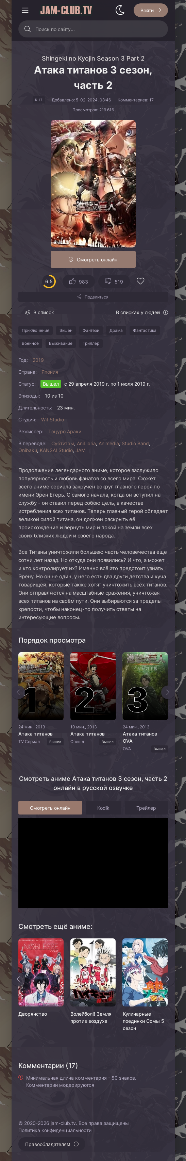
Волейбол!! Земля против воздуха (91, 1017)
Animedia (109, 443)
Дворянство (32, 1014)
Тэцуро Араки (64, 431)
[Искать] (27, 28)
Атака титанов (35, 734)
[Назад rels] (18, 979)
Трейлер (146, 808)
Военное (30, 343)
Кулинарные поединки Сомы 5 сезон (143, 1021)
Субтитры (62, 443)
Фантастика (144, 330)
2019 (38, 360)
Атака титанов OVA (139, 737)
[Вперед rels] (168, 979)
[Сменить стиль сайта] (120, 10)
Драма (116, 330)
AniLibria (86, 443)
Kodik (103, 808)
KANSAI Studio (56, 450)
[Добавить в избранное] (140, 282)
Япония (49, 372)
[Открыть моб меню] (25, 10)
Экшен (66, 330)
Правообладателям (47, 1144)
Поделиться (96, 297)
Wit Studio (52, 419)
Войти (147, 10)
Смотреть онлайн (97, 259)
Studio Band (135, 443)
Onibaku (27, 450)
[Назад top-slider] (18, 692)
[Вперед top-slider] (168, 692)
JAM (80, 450)
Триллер (91, 343)
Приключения (35, 330)
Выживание (60, 343)
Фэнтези (91, 330)
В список (43, 312)
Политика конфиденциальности (54, 1130)
